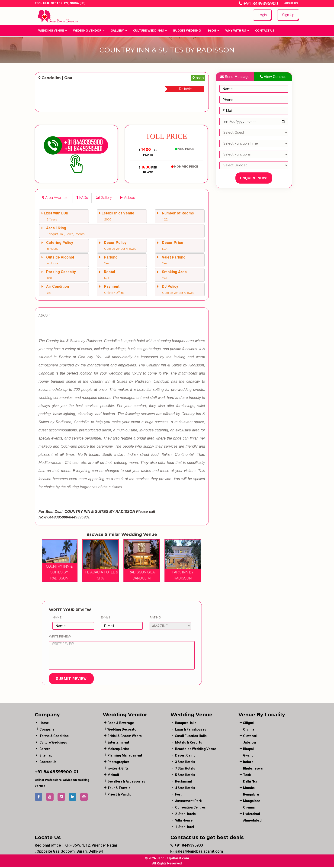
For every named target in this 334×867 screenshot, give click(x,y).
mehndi (113, 775)
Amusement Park (188, 801)
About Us (291, 3)
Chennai (249, 807)
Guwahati (250, 736)
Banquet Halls (185, 723)
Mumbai (249, 788)
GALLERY (117, 30)
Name (56, 617)
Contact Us (264, 30)
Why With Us (235, 30)
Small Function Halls (191, 736)
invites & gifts (118, 768)
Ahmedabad (252, 820)
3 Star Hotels (185, 762)
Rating (155, 617)
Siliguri (248, 723)
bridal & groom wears (124, 736)
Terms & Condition (54, 736)
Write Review (60, 636)
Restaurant (183, 781)
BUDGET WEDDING (187, 30)
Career (44, 749)
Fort (178, 794)
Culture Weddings (148, 30)
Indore (248, 762)
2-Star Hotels (185, 814)
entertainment (118, 742)
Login (262, 15)
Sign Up (288, 15)
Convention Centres (190, 807)
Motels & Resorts (188, 742)
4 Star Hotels (185, 788)
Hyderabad (251, 814)
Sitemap (45, 755)
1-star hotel (184, 827)
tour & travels (118, 788)
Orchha (248, 729)
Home (44, 723)
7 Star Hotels (185, 768)
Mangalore (251, 801)
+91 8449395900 (258, 3)
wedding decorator (122, 729)
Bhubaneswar (253, 768)
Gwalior (249, 755)
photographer (118, 762)
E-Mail (105, 617)
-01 (75, 771)
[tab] (55, 198)
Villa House (184, 820)
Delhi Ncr (250, 781)
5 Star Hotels (185, 775)
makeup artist (118, 749)
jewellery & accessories (126, 781)
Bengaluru (251, 794)
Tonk (247, 775)
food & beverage (120, 723)
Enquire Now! (254, 178)
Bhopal (248, 749)
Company (46, 729)
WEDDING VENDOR (87, 30)
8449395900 (57, 771)
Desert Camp (185, 755)
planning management (124, 755)
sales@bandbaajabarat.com (196, 851)
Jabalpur (250, 742)
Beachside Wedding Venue (195, 749)
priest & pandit (119, 794)
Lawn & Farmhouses (190, 729)
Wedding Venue (51, 30)
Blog (212, 30)
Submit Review (71, 678)
